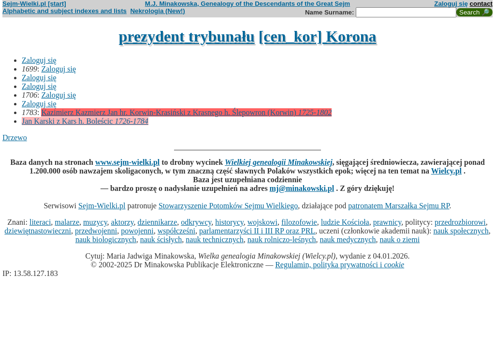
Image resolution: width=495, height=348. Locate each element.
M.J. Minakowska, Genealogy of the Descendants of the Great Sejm (247, 3)
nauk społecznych (460, 231)
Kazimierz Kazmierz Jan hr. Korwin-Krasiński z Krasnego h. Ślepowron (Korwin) (186, 112)
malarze (67, 222)
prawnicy (387, 222)
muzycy (95, 222)
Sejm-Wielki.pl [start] (34, 3)
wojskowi (262, 222)
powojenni (137, 231)
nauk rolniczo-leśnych (282, 239)
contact (481, 3)
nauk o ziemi (399, 239)
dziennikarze (157, 222)
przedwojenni (96, 231)
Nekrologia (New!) (157, 10)
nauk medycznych (348, 239)
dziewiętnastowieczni (37, 231)
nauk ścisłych (161, 239)
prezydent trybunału (186, 36)
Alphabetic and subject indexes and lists (64, 10)
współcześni (176, 231)
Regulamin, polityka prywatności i (339, 265)
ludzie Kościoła (345, 222)
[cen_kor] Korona (318, 36)
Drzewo (14, 137)
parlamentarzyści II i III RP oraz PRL (257, 231)
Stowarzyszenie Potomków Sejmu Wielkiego (228, 206)
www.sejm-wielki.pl (127, 162)
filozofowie (299, 222)
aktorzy (122, 222)
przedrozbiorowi (460, 222)
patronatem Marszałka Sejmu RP (398, 206)
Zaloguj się (451, 3)
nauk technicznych (215, 239)
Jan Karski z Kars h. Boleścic (85, 121)
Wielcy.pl (446, 171)
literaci (40, 222)
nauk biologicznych (105, 239)
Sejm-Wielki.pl (102, 206)
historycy (229, 222)
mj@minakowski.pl (302, 188)
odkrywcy (196, 222)
